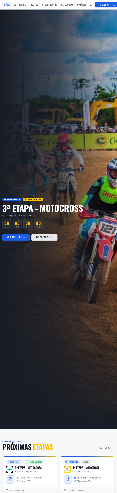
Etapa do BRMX (33, 199)
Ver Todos (106, 447)
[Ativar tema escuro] (91, 5)
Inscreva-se (44, 237)
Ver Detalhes (16, 237)
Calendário (20, 4)
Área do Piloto (106, 4)
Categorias (67, 4)
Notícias (81, 4)
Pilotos (34, 4)
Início (7, 4)
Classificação (49, 4)
